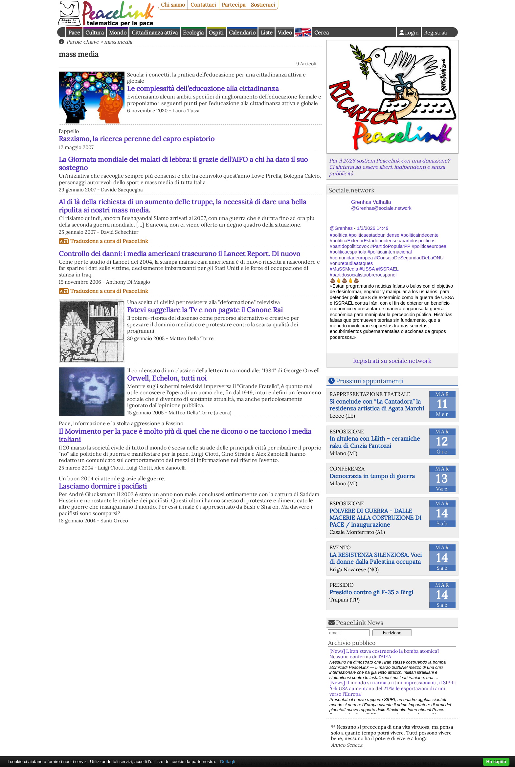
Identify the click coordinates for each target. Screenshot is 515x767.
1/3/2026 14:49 (373, 228)
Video (285, 32)
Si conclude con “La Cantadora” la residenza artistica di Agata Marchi (376, 405)
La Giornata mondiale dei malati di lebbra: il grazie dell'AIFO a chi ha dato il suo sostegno (183, 163)
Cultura (94, 32)
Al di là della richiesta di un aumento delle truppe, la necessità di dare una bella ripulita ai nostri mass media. (182, 205)
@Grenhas (341, 228)
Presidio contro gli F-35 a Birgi (371, 592)
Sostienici (263, 4)
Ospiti (216, 32)
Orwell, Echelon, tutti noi (167, 378)
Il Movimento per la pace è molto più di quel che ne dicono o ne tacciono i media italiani (185, 435)
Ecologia (193, 32)
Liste (267, 32)
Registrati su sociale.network (392, 360)
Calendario (242, 32)
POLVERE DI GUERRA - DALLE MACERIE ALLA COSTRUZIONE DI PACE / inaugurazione (375, 517)
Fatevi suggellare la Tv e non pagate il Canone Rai (205, 309)
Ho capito (496, 761)
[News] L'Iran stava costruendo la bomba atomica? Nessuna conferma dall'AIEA (384, 654)
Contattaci (203, 4)
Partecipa (233, 4)
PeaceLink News (359, 622)
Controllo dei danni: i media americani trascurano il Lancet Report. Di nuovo (179, 253)
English (303, 32)
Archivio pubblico (351, 642)
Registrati (436, 32)
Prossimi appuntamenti (369, 381)
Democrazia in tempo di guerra (372, 476)
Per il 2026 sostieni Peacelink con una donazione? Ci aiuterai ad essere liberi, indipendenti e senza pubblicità (389, 166)
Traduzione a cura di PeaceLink (109, 241)
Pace (74, 32)
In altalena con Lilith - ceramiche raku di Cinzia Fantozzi (374, 442)
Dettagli (227, 761)
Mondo (117, 32)
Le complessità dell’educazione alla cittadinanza (203, 88)
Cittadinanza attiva (155, 32)
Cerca (321, 32)
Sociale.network (351, 190)
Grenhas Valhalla (381, 205)
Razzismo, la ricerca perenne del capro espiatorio (136, 138)
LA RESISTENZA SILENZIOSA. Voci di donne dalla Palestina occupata (375, 558)
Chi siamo (173, 4)
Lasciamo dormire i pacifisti (103, 486)
